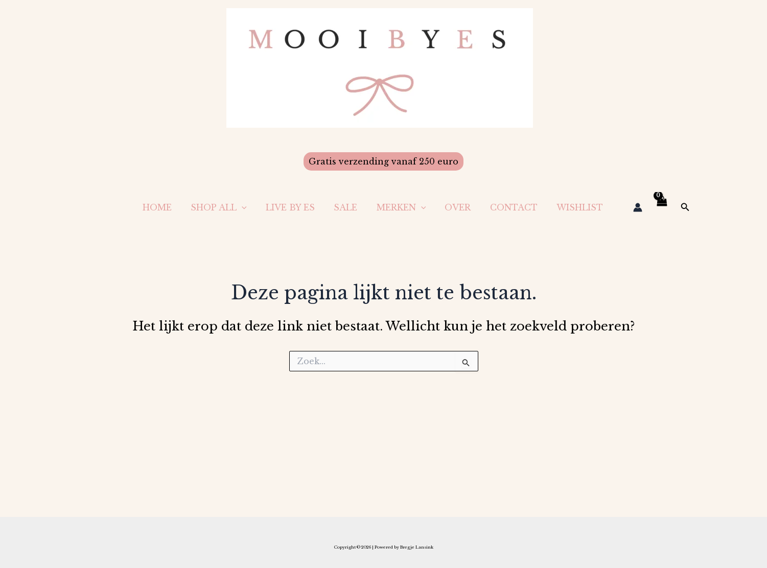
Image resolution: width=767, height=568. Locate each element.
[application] (259, 207)
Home (177, 207)
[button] (383, 161)
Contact (518, 207)
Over (465, 207)
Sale (357, 207)
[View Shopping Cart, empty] (662, 207)
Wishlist (581, 207)
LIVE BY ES (305, 207)
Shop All (236, 207)
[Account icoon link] (637, 207)
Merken (410, 207)
